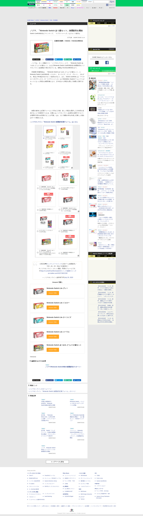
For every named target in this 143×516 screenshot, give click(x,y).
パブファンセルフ (101, 486)
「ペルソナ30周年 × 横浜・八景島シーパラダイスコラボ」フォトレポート (105, 219)
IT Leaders (31, 483)
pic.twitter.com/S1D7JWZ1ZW (57, 273)
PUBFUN (97, 483)
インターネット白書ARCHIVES (37, 499)
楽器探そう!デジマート (70, 478)
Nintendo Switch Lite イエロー (58, 303)
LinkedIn (78, 59)
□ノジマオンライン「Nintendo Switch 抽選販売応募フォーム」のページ (52, 391)
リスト (42, 59)
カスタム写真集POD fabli (103, 493)
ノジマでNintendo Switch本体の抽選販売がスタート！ (63, 367)
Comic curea (100, 478)
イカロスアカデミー (85, 486)
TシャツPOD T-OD (70, 481)
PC (67, 7)
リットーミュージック (70, 475)
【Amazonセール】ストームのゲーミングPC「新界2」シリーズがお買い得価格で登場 (106, 131)
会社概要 (87, 506)
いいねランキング (109, 71)
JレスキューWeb (85, 483)
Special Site (96, 49)
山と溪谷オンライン (70, 488)
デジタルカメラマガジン (35, 494)
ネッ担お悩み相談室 (34, 489)
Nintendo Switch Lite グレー (57, 288)
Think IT (31, 475)
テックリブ (81, 496)
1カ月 (112, 23)
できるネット (32, 496)
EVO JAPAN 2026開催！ (99, 282)
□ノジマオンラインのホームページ (40, 389)
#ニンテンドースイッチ (54, 264)
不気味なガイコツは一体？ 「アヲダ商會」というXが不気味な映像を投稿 (106, 111)
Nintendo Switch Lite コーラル (58, 332)
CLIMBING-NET (69, 491)
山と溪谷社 (65, 486)
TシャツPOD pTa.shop (102, 491)
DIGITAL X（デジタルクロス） (52, 486)
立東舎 (66, 483)
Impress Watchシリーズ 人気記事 (102, 253)
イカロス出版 (82, 473)
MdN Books (83, 491)
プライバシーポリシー (77, 506)
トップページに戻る (57, 462)
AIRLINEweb (84, 475)
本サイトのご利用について (33, 506)
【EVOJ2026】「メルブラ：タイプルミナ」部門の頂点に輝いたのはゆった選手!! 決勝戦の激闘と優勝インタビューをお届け (106, 315)
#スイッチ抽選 (65, 271)
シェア (50, 59)
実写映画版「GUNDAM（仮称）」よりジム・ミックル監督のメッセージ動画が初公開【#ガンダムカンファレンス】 (106, 192)
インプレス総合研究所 (34, 481)
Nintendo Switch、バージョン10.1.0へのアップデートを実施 (77, 403)
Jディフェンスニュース (86, 478)
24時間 (98, 23)
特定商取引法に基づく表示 (109, 506)
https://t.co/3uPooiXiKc (48, 271)
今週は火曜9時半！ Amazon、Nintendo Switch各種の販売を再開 (48, 403)
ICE (96, 473)
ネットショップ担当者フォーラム (53, 478)
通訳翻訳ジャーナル (85, 481)
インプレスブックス (49, 493)
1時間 (91, 23)
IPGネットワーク (99, 488)
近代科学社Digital (69, 496)
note (69, 59)
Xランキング (96, 68)
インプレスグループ (96, 506)
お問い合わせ (45, 506)
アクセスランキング (98, 20)
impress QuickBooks (102, 481)
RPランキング (95, 71)
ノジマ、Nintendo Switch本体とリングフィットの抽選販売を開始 (48, 449)
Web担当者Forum (33, 478)
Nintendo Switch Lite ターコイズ (59, 317)
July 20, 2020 (68, 277)
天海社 (98, 475)
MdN (80, 489)
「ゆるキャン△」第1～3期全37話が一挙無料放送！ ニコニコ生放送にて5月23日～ (106, 246)
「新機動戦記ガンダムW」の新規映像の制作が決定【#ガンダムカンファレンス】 (106, 233)
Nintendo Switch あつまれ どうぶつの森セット (64, 345)
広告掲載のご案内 (55, 506)
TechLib (82, 499)
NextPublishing (48, 496)
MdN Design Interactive (86, 494)
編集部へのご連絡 (65, 506)
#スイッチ (73, 271)
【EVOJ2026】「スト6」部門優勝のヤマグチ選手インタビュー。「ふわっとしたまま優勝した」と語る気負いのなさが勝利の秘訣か (106, 296)
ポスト (37, 59)
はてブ (59, 59)
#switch (57, 271)
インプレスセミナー (49, 483)
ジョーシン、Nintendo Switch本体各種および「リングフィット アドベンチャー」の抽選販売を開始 (77, 434)
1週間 (105, 23)
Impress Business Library (51, 481)
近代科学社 (65, 494)
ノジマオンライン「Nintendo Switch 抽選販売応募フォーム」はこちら (54, 122)
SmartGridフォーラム (50, 475)
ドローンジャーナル (34, 486)
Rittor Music (66, 473)
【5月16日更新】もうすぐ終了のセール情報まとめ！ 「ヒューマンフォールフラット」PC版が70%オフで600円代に (106, 143)
